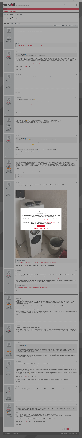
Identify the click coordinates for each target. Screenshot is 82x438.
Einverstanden (41, 225)
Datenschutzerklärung (45, 219)
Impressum (46, 228)
